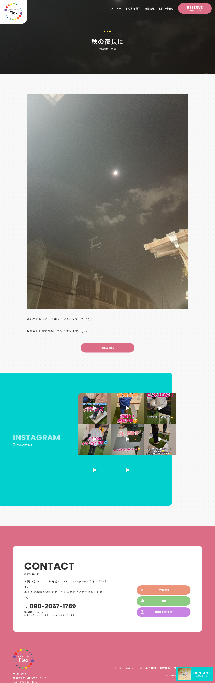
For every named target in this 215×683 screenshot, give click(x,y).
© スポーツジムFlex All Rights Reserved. (184, 644)
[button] (107, 347)
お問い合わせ (166, 8)
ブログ (178, 637)
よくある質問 (132, 8)
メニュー (116, 8)
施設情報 (149, 8)
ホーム (116, 637)
